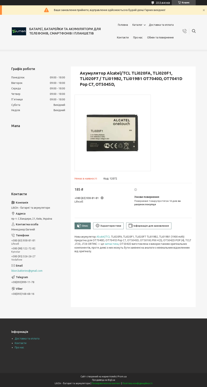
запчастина (112, 243)
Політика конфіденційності (137, 383)
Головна (123, 24)
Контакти (123, 37)
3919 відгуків (163, 2)
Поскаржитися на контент (106, 383)
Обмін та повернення (160, 37)
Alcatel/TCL (103, 236)
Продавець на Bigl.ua (103, 380)
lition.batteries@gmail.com (26, 270)
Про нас (138, 37)
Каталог (137, 24)
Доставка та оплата (161, 24)
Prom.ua (122, 376)
